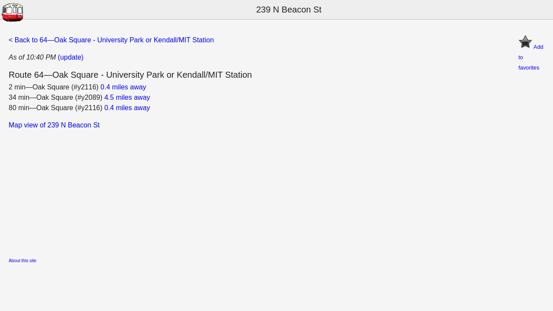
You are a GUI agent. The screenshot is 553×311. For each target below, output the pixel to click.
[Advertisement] (268, 190)
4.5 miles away (127, 97)
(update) (71, 57)
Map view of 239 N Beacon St (54, 125)
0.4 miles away (123, 87)
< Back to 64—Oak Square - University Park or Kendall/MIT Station (111, 40)
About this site (22, 260)
